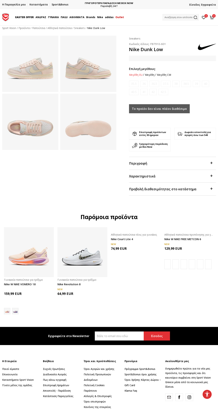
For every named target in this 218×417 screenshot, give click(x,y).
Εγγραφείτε (208, 4)
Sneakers (79, 28)
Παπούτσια (38, 28)
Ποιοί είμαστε (10, 369)
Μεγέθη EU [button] (135, 74)
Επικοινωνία (10, 374)
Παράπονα (90, 390)
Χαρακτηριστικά (170, 175)
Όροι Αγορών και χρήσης (99, 369)
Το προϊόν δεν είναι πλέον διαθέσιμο (159, 109)
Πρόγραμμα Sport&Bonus (139, 369)
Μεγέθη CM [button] (164, 74)
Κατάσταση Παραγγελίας (58, 396)
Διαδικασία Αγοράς (55, 374)
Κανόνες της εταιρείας (97, 407)
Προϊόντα (24, 28)
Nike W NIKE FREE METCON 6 (182, 239)
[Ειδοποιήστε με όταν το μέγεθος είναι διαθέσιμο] (134, 84)
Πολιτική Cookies (94, 385)
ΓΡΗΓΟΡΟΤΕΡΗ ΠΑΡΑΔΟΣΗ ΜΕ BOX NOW (113, 3)
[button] (181, 17)
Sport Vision (9, 28)
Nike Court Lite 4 (122, 239)
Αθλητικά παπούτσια (59, 28)
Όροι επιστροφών (95, 401)
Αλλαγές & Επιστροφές (98, 396)
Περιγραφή (170, 163)
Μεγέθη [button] (149, 74)
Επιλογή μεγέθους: (142, 68)
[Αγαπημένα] (204, 17)
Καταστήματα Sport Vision (18, 379)
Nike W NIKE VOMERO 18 (20, 284)
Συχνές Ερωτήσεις (54, 369)
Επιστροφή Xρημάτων (56, 385)
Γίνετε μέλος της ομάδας (17, 385)
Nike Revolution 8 (69, 284)
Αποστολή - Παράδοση (57, 390)
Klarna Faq (130, 390)
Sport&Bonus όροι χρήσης (140, 374)
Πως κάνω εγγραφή (54, 379)
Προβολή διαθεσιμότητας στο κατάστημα (170, 188)
